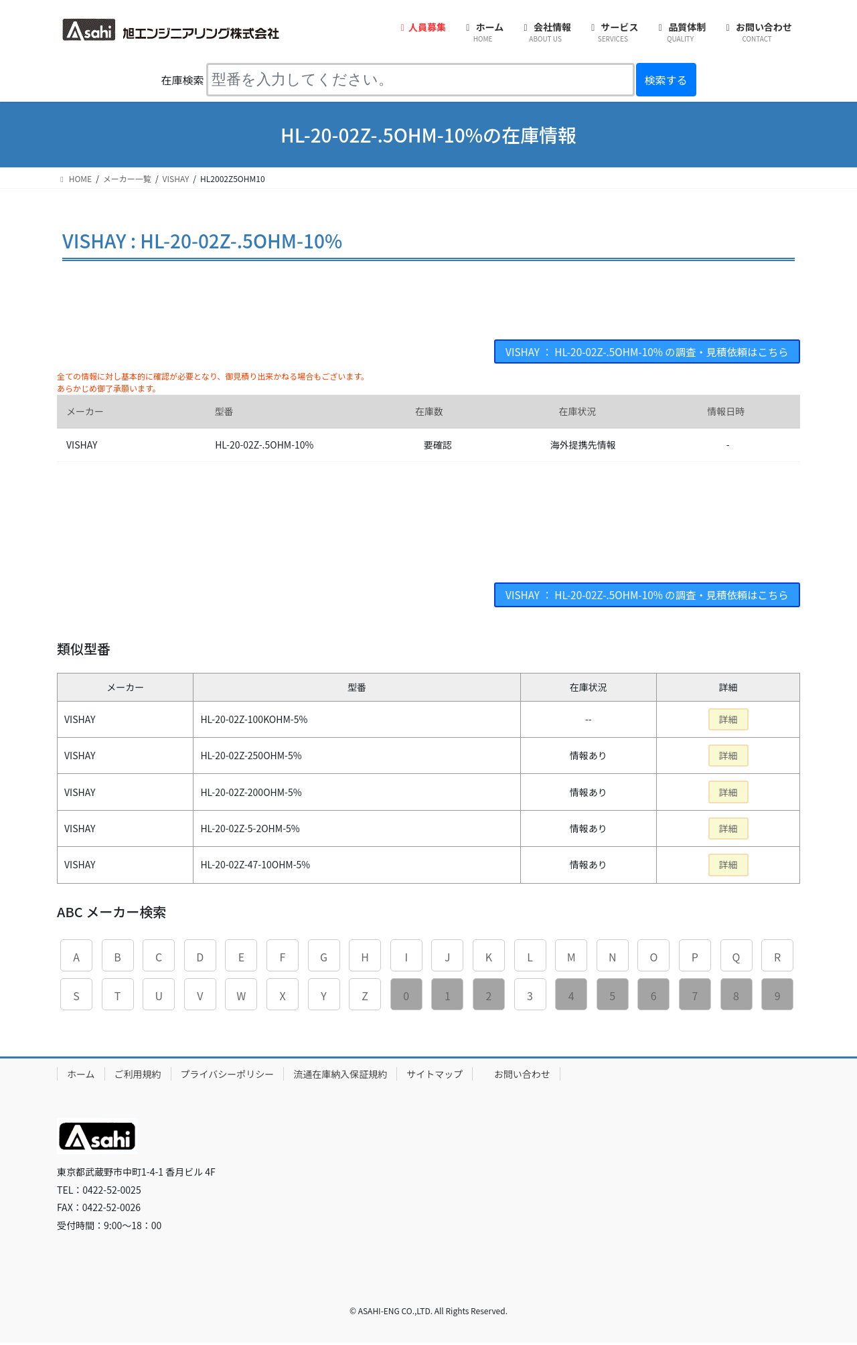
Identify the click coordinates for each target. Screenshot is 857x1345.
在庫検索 (182, 80)
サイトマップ (434, 1075)
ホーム (81, 1075)
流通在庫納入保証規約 (340, 1075)
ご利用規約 (137, 1075)
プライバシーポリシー (228, 1075)
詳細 (728, 721)
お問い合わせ (522, 1075)
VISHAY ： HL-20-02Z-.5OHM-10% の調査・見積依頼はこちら (640, 352)
